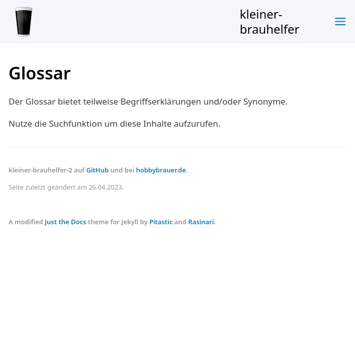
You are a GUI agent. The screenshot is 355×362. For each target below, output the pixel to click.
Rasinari (201, 221)
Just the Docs (65, 221)
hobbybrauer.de (161, 169)
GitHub (97, 169)
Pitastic (160, 221)
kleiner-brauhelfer (154, 21)
